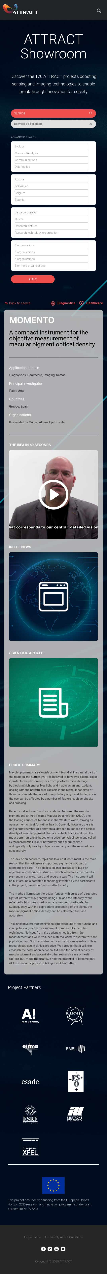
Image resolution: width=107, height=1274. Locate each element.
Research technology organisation (51, 232)
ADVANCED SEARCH (23, 137)
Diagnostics (51, 166)
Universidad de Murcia (23, 422)
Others (51, 219)
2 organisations (51, 245)
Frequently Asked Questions (64, 1237)
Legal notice (32, 1237)
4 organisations (51, 259)
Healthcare (91, 303)
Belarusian (51, 186)
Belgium (51, 193)
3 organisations (51, 252)
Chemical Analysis (51, 153)
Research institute (51, 226)
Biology (51, 146)
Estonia (51, 199)
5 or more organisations (51, 265)
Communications (51, 160)
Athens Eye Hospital (52, 422)
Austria (51, 179)
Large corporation (51, 212)
